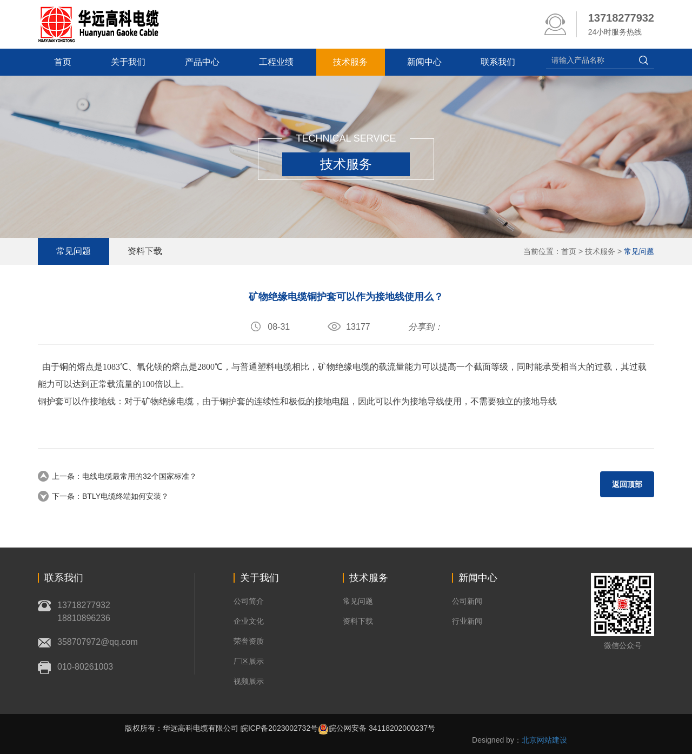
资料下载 (146, 251)
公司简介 (249, 601)
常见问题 (639, 251)
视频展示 (249, 681)
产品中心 (204, 61)
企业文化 (249, 621)
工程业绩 (279, 61)
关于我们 (129, 61)
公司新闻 (467, 601)
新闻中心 (428, 61)
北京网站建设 (544, 740)
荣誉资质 (249, 641)
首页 (63, 61)
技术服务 (353, 61)
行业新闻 (467, 621)
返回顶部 (627, 484)
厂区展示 (249, 661)
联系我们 (502, 61)
